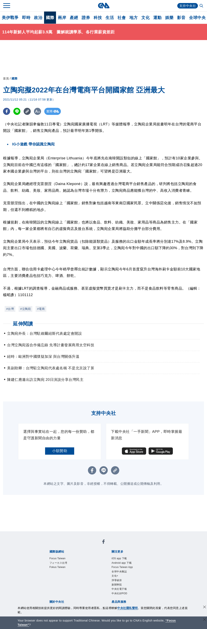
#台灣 (10, 308)
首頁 (6, 78)
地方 (133, 17)
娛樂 (169, 17)
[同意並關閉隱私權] (204, 607)
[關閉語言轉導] (204, 620)
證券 (86, 17)
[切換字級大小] (37, 111)
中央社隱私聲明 (127, 608)
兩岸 (62, 17)
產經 (74, 17)
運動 (157, 17)
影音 (181, 17)
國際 (50, 17)
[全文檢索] (202, 6)
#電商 (41, 308)
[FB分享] (6, 111)
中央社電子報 (119, 589)
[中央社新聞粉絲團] (103, 542)
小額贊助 (59, 451)
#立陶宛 (25, 308)
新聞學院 (117, 584)
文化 (145, 17)
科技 (98, 17)
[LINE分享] (16, 111)
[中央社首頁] (103, 5)
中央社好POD (119, 593)
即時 (26, 17)
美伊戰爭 (10, 17)
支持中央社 (187, 5)
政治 (38, 17)
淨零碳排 (117, 580)
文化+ (115, 575)
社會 (121, 17)
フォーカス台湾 (58, 562)
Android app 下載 (122, 562)
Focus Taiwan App (122, 567)
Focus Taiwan (57, 558)
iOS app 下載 (119, 558)
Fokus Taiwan (57, 567)
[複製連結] (27, 111)
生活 (110, 17)
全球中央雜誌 (119, 571)
